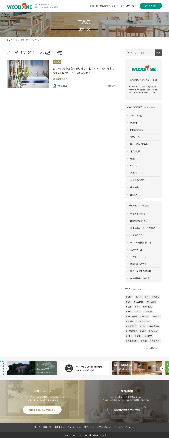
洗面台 (133, 173)
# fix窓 (138, 311)
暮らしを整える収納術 (140, 271)
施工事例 (134, 187)
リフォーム (135, 137)
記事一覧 (24, 40)
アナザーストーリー (139, 256)
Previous (7, 368)
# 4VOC (155, 296)
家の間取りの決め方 (140, 278)
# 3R (147, 296)
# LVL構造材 (154, 326)
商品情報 (60, 427)
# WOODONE (132, 340)
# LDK (142, 326)
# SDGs (138, 336)
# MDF (143, 331)
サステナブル (136, 249)
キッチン (134, 165)
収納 (132, 158)
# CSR (129, 306)
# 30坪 (139, 296)
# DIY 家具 (147, 306)
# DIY (137, 306)
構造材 (133, 122)
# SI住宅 (148, 336)
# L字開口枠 (131, 331)
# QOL (129, 336)
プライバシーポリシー (124, 427)
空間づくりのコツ (138, 264)
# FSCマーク (131, 316)
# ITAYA (156, 316)
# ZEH (144, 340)
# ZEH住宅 (154, 340)
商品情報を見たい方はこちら (127, 409)
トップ (37, 427)
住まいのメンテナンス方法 (142, 228)
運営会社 (89, 427)
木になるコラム (137, 180)
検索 (158, 52)
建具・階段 (135, 151)
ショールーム (74, 427)
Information (136, 129)
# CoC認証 (151, 301)
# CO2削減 (138, 301)
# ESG (129, 311)
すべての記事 (136, 115)
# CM (128, 301)
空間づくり (135, 194)
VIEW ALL (154, 348)
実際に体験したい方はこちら (42, 409)
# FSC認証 (144, 316)
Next (162, 368)
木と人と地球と (137, 213)
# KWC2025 (131, 326)
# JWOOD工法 (142, 321)
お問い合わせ (104, 427)
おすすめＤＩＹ (137, 235)
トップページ (12, 40)
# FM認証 (148, 311)
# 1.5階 (129, 296)
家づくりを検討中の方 (140, 242)
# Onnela (153, 331)
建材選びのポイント (139, 221)
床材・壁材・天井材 (139, 144)
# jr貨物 (129, 321)
